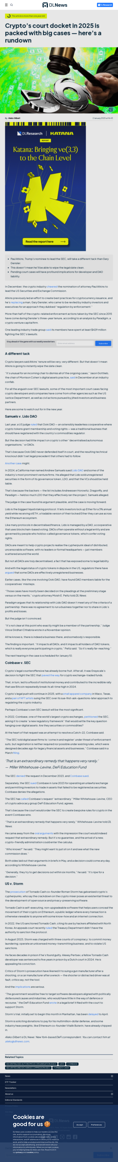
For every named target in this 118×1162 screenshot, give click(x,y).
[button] (79, 1124)
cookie (30, 1152)
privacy (19, 1152)
